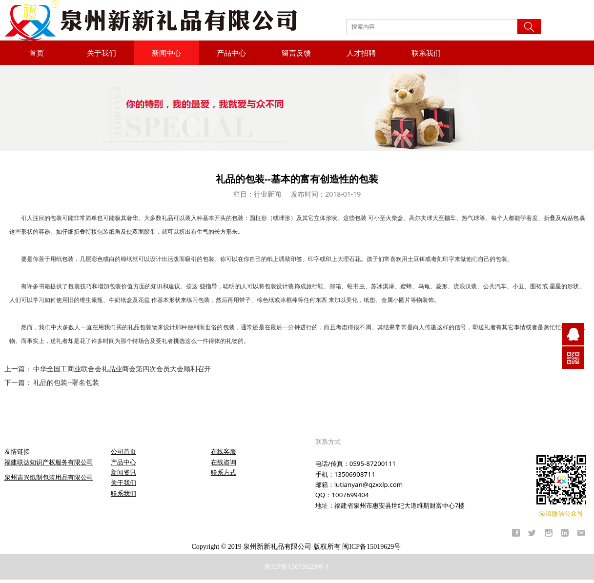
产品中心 (231, 53)
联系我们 (426, 53)
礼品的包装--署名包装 (66, 382)
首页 (36, 53)
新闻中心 (166, 53)
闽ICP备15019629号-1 (297, 566)
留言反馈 (296, 53)
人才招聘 (361, 53)
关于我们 (101, 53)
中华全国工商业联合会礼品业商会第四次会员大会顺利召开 (122, 368)
